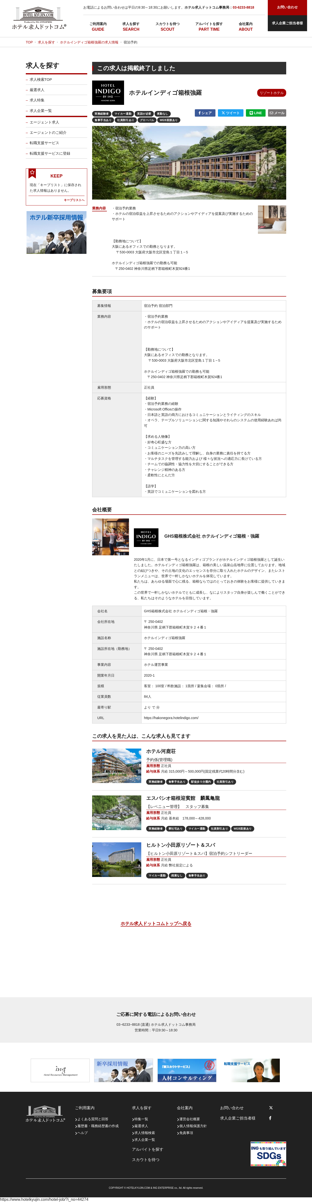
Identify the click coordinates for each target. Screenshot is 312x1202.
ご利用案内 (98, 24)
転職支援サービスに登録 (50, 157)
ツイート (231, 113)
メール (277, 113)
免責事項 (186, 1133)
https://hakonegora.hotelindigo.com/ (171, 718)
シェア (205, 113)
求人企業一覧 (41, 114)
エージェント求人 (44, 126)
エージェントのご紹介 (48, 136)
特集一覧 (141, 1119)
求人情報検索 (144, 1133)
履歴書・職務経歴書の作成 (98, 1126)
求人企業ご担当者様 (287, 23)
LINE (256, 113)
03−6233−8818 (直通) (133, 1024)
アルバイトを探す (209, 24)
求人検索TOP (41, 83)
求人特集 (37, 104)
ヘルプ (82, 1133)
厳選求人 (37, 94)
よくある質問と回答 (92, 1119)
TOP (29, 42)
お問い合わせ (232, 1108)
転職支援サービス (44, 147)
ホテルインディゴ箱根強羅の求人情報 (89, 42)
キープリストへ (74, 203)
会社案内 (246, 24)
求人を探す (131, 24)
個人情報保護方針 (193, 1126)
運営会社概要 (189, 1119)
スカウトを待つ (168, 24)
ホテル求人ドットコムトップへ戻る (156, 923)
